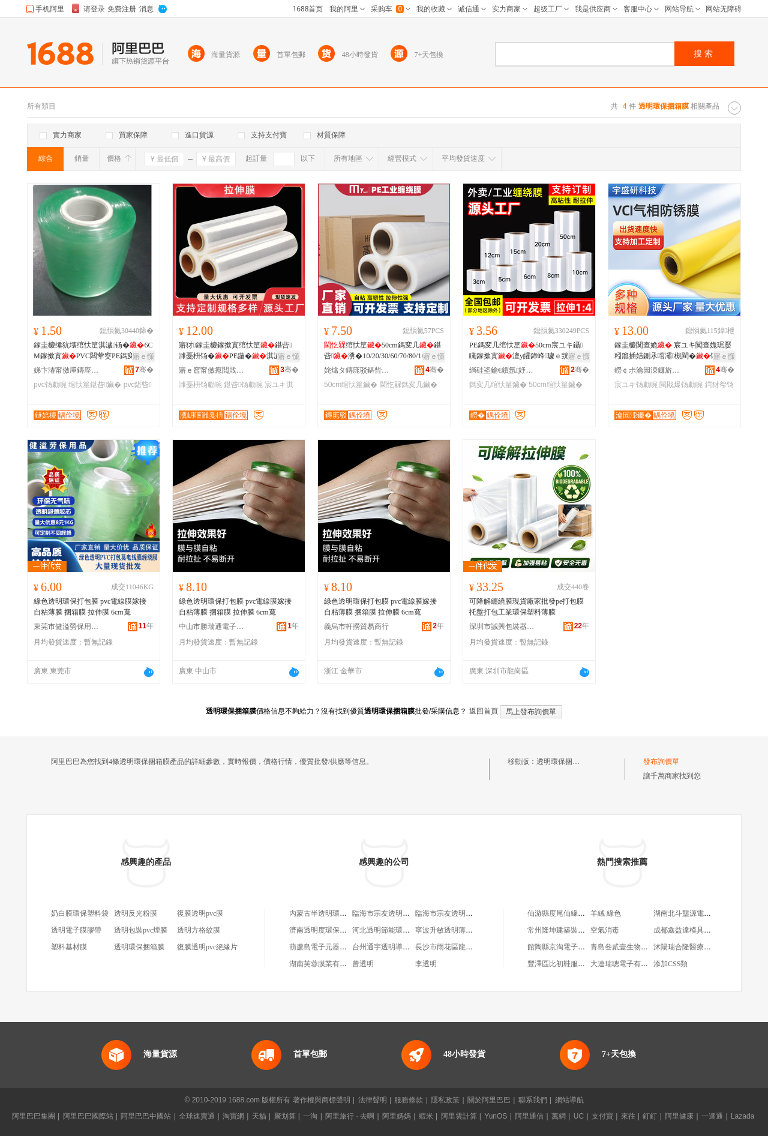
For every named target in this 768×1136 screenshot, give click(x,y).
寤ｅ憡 (143, 356)
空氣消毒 (604, 930)
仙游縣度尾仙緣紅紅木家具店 (574, 913)
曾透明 (363, 964)
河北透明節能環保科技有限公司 (402, 930)
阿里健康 (679, 1116)
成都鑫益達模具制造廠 (689, 930)
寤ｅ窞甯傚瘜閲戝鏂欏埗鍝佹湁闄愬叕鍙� (212, 370)
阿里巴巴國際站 (88, 1116)
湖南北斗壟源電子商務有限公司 (703, 913)
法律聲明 (372, 1100)
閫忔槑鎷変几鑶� (408, 384)
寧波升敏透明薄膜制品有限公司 (465, 930)
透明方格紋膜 (198, 930)
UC (579, 1116)
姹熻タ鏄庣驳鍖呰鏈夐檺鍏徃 (357, 370)
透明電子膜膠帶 (76, 930)
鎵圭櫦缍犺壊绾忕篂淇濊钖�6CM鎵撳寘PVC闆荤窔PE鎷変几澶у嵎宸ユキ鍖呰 (93, 351)
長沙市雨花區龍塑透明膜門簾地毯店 (472, 947)
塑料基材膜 (69, 947)
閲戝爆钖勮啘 (681, 384)
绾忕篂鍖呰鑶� (94, 384)
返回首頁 (483, 711)
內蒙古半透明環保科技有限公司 (339, 913)
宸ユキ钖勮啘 (636, 384)
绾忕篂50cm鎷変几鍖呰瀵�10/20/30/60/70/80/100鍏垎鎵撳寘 (382, 351)
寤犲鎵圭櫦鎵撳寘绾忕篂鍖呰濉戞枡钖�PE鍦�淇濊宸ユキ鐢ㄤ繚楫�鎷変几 (238, 351)
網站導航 (569, 1100)
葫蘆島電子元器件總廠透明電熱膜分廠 (350, 947)
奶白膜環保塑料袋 (80, 913)
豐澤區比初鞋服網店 (559, 964)
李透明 (426, 964)
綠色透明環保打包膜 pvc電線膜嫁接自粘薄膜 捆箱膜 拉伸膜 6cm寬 (90, 606)
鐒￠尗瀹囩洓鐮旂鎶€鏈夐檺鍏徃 (647, 370)
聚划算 (285, 1116)
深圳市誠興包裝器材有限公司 (502, 626)
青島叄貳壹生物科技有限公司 (637, 947)
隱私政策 (445, 1100)
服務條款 (408, 1100)
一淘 (310, 1116)
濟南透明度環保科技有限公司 (336, 930)
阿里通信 (529, 1116)
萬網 (558, 1116)
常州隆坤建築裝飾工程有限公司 (577, 930)
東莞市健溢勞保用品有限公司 (67, 626)
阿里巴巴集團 (33, 1116)
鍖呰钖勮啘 (243, 384)
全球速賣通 (197, 1116)
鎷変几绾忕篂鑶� (498, 384)
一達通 (712, 1116)
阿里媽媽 (396, 1116)
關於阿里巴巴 (489, 1100)
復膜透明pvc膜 (200, 913)
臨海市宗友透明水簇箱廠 (391, 913)
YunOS (495, 1116)
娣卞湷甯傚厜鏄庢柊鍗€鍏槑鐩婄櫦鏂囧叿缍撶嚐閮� (67, 370)
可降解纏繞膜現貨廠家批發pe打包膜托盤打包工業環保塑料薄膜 (526, 606)
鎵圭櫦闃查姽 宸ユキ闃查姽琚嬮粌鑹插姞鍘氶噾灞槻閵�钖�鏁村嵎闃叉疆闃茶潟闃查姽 (673, 351)
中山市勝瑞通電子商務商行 (212, 626)
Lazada (742, 1116)
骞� (144, 369)
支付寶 (602, 1116)
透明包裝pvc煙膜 (140, 930)
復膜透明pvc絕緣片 (207, 947)
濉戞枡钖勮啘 (200, 384)
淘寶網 (233, 1116)
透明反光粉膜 (135, 913)
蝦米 (426, 1116)
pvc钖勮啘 (50, 384)
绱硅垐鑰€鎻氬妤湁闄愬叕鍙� (502, 370)
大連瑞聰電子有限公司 (626, 964)
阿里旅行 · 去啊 (349, 1116)
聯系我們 (532, 1100)
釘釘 (650, 1116)
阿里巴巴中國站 (146, 1116)
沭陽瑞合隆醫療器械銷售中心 (700, 947)
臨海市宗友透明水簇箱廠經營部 (465, 913)
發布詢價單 (661, 761)
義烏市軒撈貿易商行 (356, 626)
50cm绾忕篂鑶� (350, 384)
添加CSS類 (670, 964)
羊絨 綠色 (605, 913)
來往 (628, 1116)
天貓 (259, 1116)
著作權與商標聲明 (321, 1100)
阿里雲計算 (459, 1116)
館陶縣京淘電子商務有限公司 (574, 947)
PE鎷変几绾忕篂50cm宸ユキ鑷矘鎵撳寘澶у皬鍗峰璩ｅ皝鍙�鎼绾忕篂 (526, 351)
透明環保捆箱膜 (561, 761)
